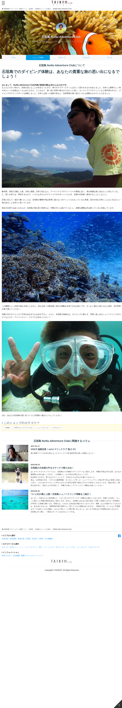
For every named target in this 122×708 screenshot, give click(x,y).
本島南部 (13, 539)
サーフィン (34, 547)
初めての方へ (7, 556)
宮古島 (34, 539)
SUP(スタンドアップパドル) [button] (23, 428)
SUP (19, 547)
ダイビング (60, 547)
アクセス (86, 57)
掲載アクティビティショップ (32, 556)
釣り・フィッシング (46, 547)
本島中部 (21, 539)
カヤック (5, 547)
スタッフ (62, 57)
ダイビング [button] (57, 428)
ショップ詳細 (37, 57)
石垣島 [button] (7, 428)
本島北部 (5, 539)
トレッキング (81, 547)
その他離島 (48, 539)
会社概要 (16, 556)
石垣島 (28, 539)
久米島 (40, 539)
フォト (110, 57)
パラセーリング (94, 547)
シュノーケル (70, 547)
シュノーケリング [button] (42, 428)
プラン (14, 57)
